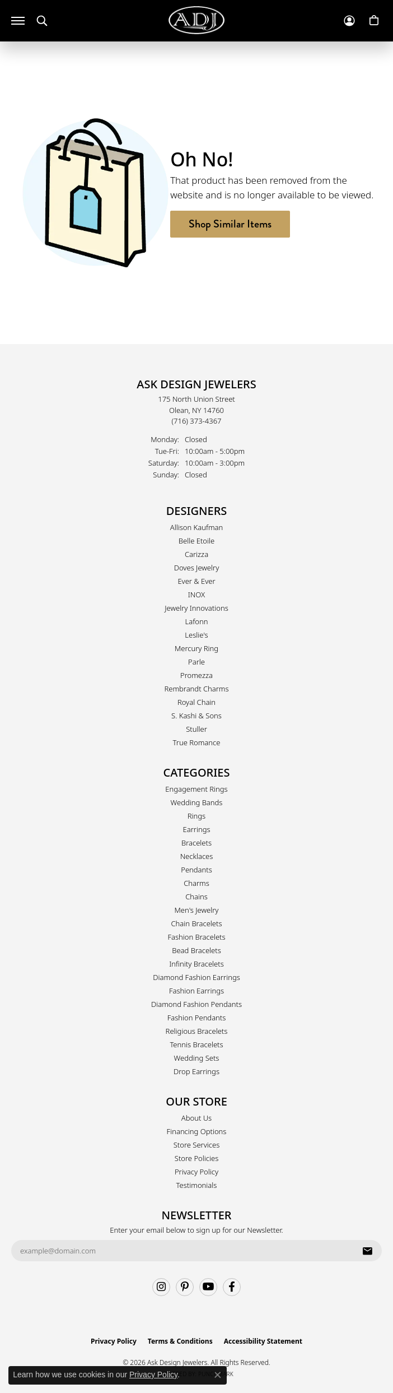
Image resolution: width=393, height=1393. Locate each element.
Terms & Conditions (180, 1341)
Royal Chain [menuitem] (196, 702)
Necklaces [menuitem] (196, 856)
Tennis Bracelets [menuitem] (196, 1044)
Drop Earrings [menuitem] (196, 1071)
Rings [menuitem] (196, 816)
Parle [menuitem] (196, 662)
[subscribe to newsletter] (367, 1250)
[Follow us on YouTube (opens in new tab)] (208, 1287)
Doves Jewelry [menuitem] (196, 568)
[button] (42, 21)
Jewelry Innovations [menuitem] (196, 608)
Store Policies (196, 1158)
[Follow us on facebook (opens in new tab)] (232, 1287)
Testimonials (196, 1185)
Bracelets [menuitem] (196, 843)
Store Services (197, 1145)
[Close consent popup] (217, 1375)
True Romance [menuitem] (197, 742)
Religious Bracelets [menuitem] (197, 1031)
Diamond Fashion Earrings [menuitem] (196, 977)
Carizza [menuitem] (196, 554)
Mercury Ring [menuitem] (196, 648)
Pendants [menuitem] (196, 870)
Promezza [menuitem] (196, 675)
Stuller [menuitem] (196, 729)
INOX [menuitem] (196, 594)
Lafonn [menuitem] (196, 621)
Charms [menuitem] (196, 883)
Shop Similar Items (230, 224)
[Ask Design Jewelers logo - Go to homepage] (196, 20)
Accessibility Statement (263, 1341)
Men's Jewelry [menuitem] (197, 910)
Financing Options (197, 1131)
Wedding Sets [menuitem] (196, 1058)
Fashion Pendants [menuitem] (196, 1018)
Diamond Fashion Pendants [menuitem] (196, 1004)
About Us (196, 1118)
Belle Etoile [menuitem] (196, 541)
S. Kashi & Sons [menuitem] (196, 716)
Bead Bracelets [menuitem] (196, 950)
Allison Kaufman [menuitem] (196, 527)
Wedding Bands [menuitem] (197, 802)
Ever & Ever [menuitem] (196, 581)
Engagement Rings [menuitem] (196, 789)
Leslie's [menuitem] (196, 635)
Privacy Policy (196, 1172)
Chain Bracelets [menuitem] (196, 923)
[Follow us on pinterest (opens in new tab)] (185, 1287)
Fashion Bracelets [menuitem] (196, 937)
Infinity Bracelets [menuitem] (196, 964)
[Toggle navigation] (18, 20)
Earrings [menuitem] (196, 829)
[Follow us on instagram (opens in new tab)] (161, 1287)
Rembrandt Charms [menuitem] (196, 689)
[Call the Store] (197, 421)
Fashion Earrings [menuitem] (196, 991)
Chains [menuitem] (196, 896)
